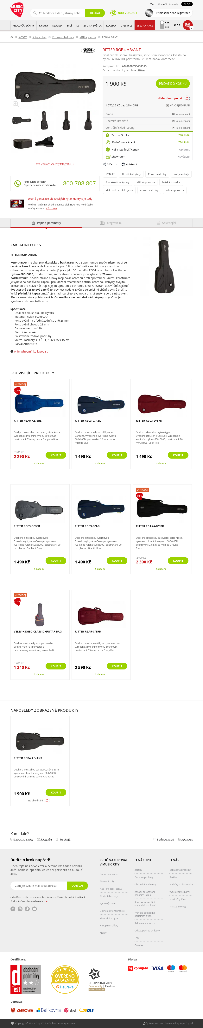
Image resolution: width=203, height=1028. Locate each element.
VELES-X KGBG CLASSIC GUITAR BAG (38, 631)
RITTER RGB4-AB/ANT (28, 758)
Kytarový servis (108, 903)
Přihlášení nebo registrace (173, 13)
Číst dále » (51, 208)
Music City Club (177, 899)
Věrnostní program (110, 918)
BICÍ (69, 25)
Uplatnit (184, 149)
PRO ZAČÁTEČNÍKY (24, 25)
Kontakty (173, 4)
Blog (187, 4)
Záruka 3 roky (120, 135)
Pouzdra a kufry (157, 174)
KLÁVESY (57, 25)
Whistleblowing (177, 906)
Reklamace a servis (145, 923)
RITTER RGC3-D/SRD (149, 420)
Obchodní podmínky (145, 884)
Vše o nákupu (157, 4)
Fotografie (46, 839)
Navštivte (184, 156)
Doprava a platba (109, 874)
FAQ (137, 937)
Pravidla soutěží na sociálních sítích (145, 914)
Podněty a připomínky (181, 884)
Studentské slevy (109, 896)
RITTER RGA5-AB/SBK (150, 526)
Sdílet (110, 164)
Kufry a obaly (40, 37)
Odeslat (77, 885)
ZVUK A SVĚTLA (93, 25)
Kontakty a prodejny (180, 869)
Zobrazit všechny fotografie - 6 (57, 164)
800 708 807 (79, 183)
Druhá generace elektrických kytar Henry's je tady (60, 198)
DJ (77, 25)
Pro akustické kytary (63, 37)
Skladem (39, 463)
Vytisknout (131, 164)
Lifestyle (126, 25)
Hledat (95, 13)
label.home (11, 37)
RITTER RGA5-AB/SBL (27, 420)
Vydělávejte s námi (179, 891)
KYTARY (43, 25)
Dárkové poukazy (144, 877)
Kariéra (173, 877)
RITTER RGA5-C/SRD (88, 631)
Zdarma (184, 135)
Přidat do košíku (173, 83)
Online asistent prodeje (112, 910)
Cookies (139, 945)
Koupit (56, 455)
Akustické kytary (131, 174)
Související (65, 839)
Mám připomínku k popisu (31, 351)
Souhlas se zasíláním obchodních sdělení (146, 904)
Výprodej (20, 384)
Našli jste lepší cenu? (125, 149)
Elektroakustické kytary (119, 190)
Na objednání (35, 800)
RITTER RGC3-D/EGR (27, 526)
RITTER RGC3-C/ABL (88, 420)
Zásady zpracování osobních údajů (145, 893)
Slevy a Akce (145, 25)
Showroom (118, 156)
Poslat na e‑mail (165, 839)
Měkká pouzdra (88, 37)
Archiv (103, 932)
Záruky (138, 869)
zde (46, 901)
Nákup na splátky (109, 925)
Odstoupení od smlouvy (147, 930)
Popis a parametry (23, 839)
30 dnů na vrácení (123, 142)
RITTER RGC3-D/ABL (88, 526)
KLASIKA (111, 25)
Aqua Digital (186, 1023)
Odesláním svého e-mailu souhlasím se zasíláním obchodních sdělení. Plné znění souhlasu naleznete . (47, 899)
